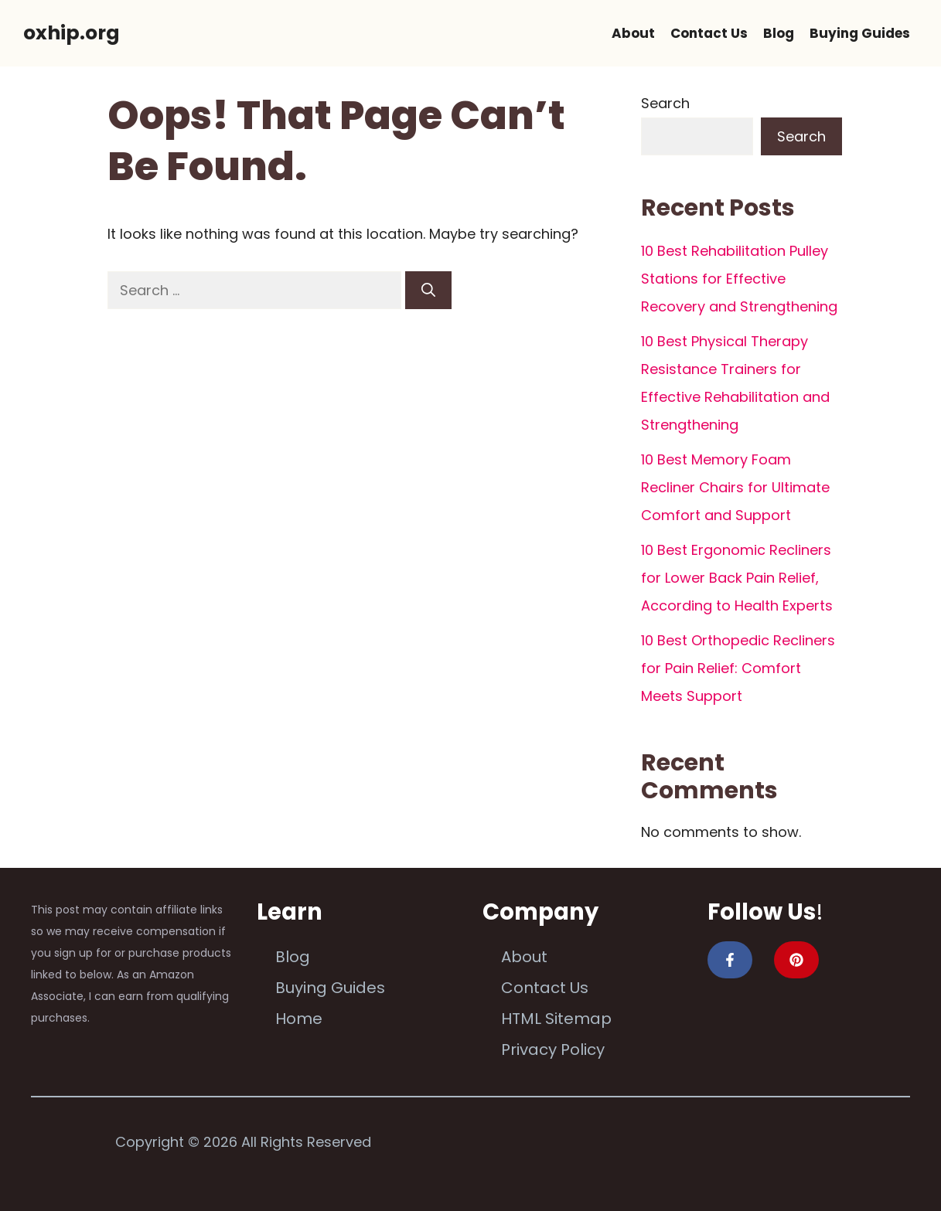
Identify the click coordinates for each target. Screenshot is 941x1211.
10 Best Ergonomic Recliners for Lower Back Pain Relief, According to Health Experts (737, 577)
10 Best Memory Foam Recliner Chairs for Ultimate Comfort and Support (735, 487)
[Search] (428, 290)
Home (298, 1018)
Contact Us (709, 33)
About (633, 33)
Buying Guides (860, 33)
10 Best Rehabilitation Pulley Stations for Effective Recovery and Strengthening (739, 278)
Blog (778, 33)
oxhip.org (71, 32)
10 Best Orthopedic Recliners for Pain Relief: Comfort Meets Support (738, 668)
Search (665, 103)
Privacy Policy (553, 1049)
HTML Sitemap (556, 1018)
